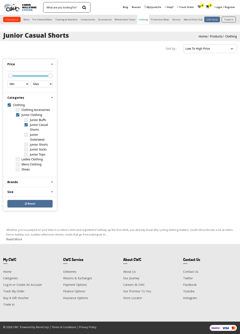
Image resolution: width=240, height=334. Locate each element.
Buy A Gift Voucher (16, 298)
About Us (129, 272)
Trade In (9, 304)
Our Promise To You (137, 291)
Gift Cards (212, 19)
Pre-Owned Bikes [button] (42, 19)
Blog (125, 7)
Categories (10, 278)
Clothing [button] (143, 19)
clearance (12, 19)
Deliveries (69, 272)
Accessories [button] (105, 19)
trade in (228, 19)
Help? (169, 7)
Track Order (185, 7)
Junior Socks (38, 149)
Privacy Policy (87, 327)
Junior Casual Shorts (39, 127)
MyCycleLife (152, 7)
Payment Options (75, 285)
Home (203, 36)
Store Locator (132, 298)
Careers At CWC (134, 285)
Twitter (188, 278)
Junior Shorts (39, 144)
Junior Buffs (38, 120)
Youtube (189, 291)
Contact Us (190, 272)
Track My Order (13, 291)
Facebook (190, 285)
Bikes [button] (26, 19)
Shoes (25, 169)
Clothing (231, 36)
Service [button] (176, 19)
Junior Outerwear (37, 137)
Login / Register (225, 7)
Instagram (190, 298)
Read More (14, 239)
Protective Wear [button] (160, 19)
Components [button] (88, 19)
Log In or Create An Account (22, 285)
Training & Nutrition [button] (66, 19)
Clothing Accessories (35, 110)
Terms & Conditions (64, 327)
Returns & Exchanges (77, 278)
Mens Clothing (31, 164)
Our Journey (131, 278)
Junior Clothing (31, 115)
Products (216, 36)
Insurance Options (75, 298)
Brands (136, 7)
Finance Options (74, 291)
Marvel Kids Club (193, 19)
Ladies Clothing (32, 159)
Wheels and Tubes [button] (125, 19)
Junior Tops (37, 154)
